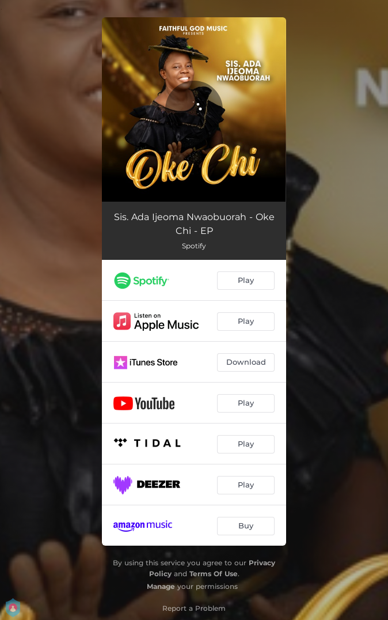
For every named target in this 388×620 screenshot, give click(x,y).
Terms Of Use (213, 573)
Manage (161, 586)
